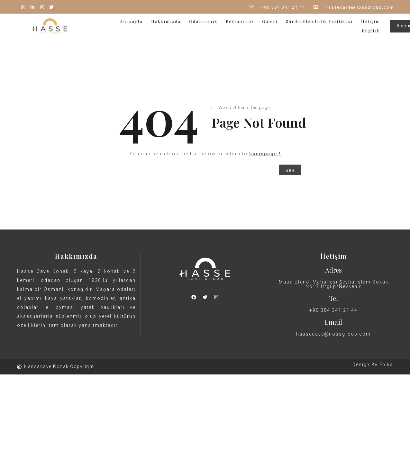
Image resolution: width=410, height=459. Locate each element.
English (371, 28)
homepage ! (265, 153)
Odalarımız (203, 19)
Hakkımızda (166, 19)
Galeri (270, 19)
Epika (386, 364)
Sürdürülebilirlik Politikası (319, 19)
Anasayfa (131, 19)
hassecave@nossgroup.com (333, 334)
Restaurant (240, 19)
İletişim (370, 19)
